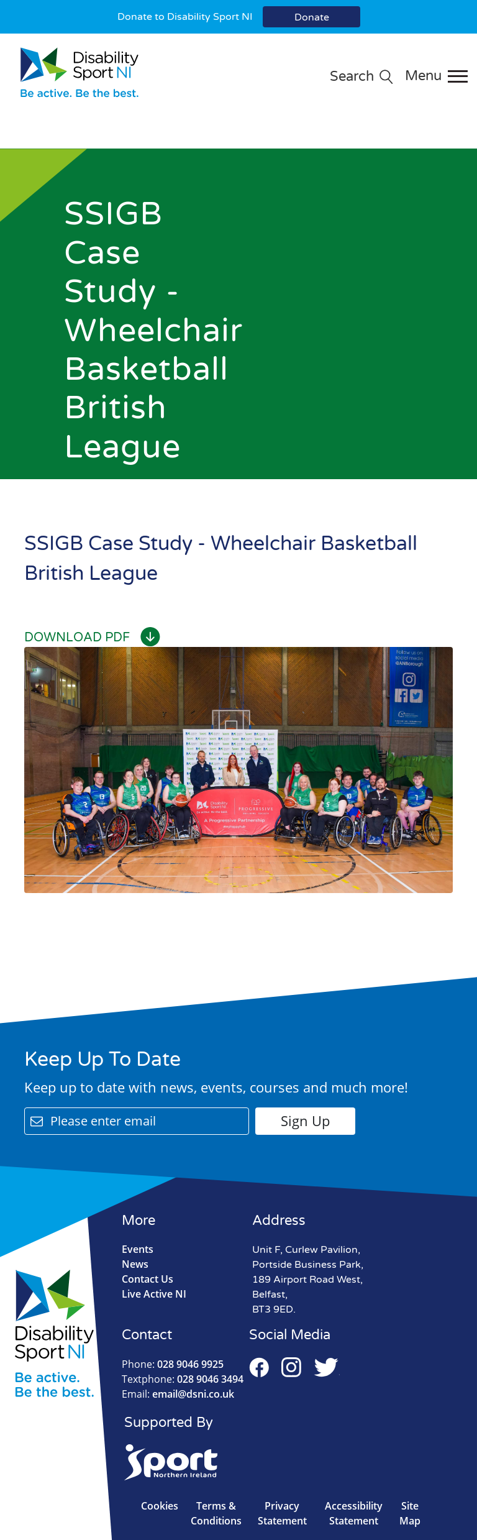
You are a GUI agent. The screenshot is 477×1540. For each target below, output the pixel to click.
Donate (311, 17)
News (135, 1264)
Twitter (327, 1367)
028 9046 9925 (173, 1364)
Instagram (291, 1367)
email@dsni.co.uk (178, 1394)
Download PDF (92, 637)
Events (137, 1249)
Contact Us (147, 1279)
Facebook (259, 1367)
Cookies (159, 1506)
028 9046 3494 (182, 1379)
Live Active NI (154, 1294)
